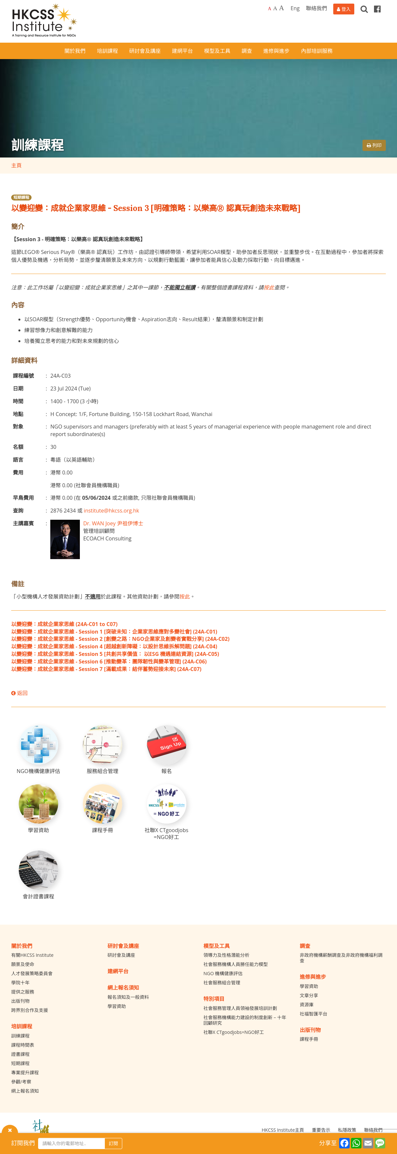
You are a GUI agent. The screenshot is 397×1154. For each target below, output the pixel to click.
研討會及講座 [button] (145, 50)
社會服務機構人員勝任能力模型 (235, 964)
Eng (295, 8)
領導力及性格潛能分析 (226, 955)
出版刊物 (20, 1001)
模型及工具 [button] (217, 50)
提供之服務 (22, 992)
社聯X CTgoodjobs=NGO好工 (233, 1032)
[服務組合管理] (102, 750)
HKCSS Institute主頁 (283, 1130)
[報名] (166, 750)
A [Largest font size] (281, 8)
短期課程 (21, 197)
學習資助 (116, 1006)
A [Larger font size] (275, 8)
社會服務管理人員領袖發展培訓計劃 (240, 1008)
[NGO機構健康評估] (38, 750)
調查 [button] (247, 50)
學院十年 (20, 982)
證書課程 (20, 1054)
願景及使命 (22, 964)
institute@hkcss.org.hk (111, 510)
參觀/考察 (21, 1082)
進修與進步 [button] (276, 50)
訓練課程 (20, 1036)
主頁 (16, 165)
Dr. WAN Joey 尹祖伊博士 (113, 523)
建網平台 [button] (182, 50)
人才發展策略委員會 (32, 973)
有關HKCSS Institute (32, 955)
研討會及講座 (121, 955)
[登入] (343, 9)
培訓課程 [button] (107, 50)
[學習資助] (38, 809)
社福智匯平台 (313, 1014)
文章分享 (309, 995)
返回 (19, 693)
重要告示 (321, 1130)
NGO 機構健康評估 (223, 973)
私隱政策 (347, 1130)
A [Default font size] (269, 8)
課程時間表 (22, 1045)
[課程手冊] (102, 809)
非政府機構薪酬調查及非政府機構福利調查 (341, 958)
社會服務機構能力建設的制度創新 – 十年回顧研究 (244, 1020)
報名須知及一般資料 (128, 997)
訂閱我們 (23, 1143)
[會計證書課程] (38, 875)
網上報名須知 (25, 1091)
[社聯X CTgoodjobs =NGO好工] (166, 812)
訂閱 (113, 1143)
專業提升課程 (25, 1072)
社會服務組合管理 (221, 982)
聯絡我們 (316, 8)
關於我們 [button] (74, 50)
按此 (269, 287)
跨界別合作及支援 (29, 1010)
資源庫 (307, 1004)
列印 (374, 145)
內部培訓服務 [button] (317, 50)
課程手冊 (309, 1039)
